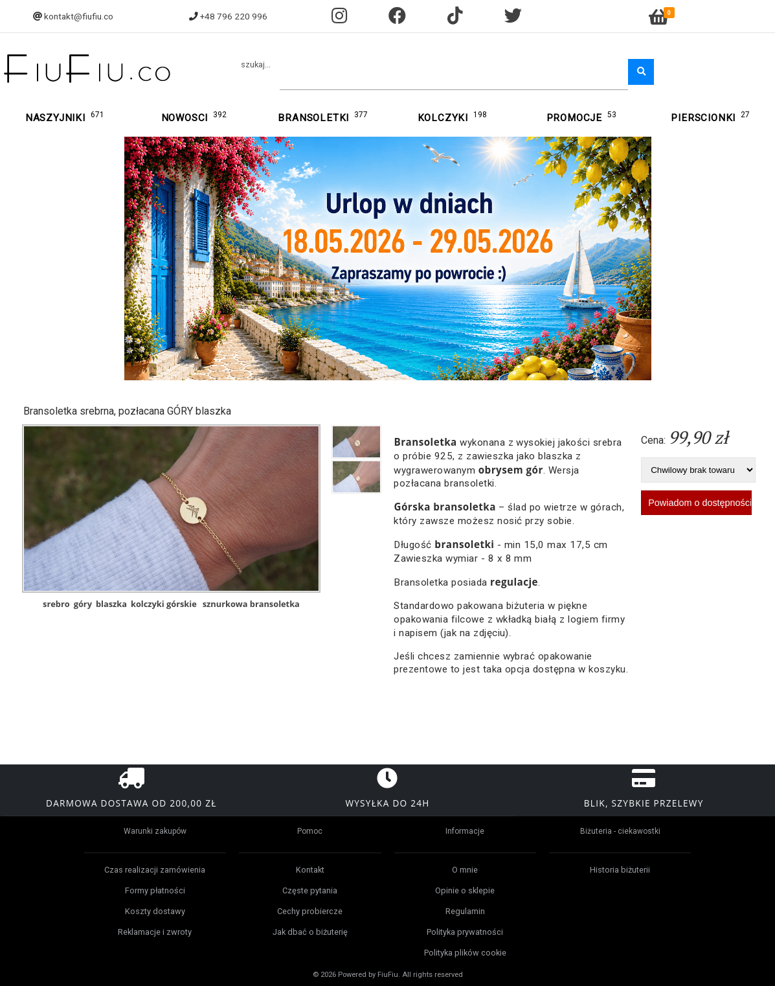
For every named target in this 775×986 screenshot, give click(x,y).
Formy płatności (155, 890)
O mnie (465, 870)
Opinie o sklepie (465, 890)
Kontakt (310, 870)
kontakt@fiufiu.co (78, 16)
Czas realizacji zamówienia (154, 870)
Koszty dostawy (155, 911)
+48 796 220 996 (233, 16)
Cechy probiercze (310, 911)
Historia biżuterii (620, 870)
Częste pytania (309, 890)
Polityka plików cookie (465, 952)
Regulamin (465, 911)
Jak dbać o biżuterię (310, 932)
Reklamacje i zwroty (155, 932)
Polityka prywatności (465, 932)
